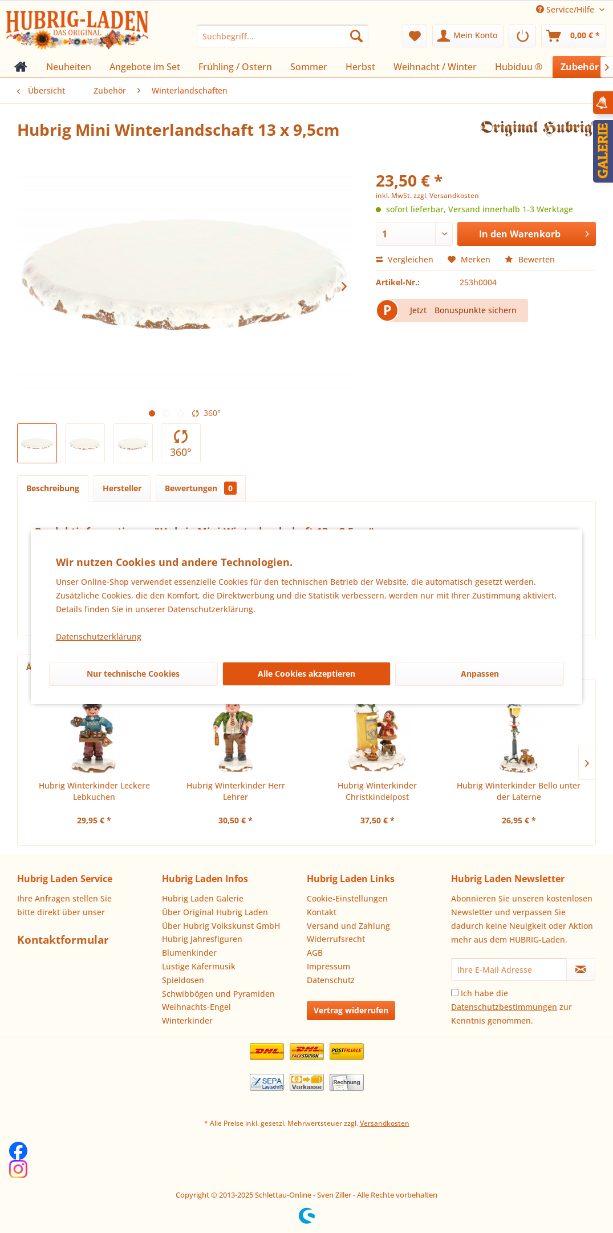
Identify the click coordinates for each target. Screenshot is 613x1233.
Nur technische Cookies (133, 673)
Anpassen (480, 673)
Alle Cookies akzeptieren (306, 673)
